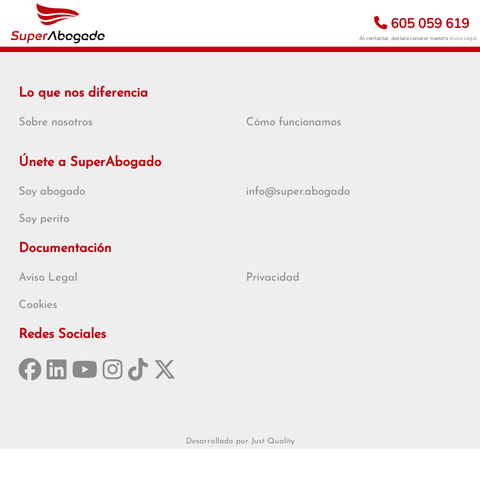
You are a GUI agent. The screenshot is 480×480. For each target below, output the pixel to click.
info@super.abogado (298, 191)
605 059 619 (421, 24)
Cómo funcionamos (293, 122)
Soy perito (44, 219)
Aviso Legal (463, 38)
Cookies (38, 305)
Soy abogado (52, 191)
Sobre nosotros (56, 122)
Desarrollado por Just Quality (240, 441)
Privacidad (272, 277)
